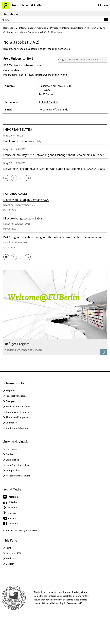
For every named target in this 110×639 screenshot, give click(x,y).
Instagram (13, 516)
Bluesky (12, 532)
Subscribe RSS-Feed (16, 572)
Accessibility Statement (18, 495)
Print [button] (8, 567)
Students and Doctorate (18, 425)
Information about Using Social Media (20, 549)
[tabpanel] (55, 94)
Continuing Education (17, 447)
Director (91, 27)
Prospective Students (16, 415)
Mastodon (13, 526)
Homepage (9, 27)
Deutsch (10, 583)
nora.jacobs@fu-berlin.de (53, 129)
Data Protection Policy (17, 484)
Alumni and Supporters (17, 436)
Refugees (10, 420)
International (10, 14)
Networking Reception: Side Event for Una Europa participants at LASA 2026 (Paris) (54, 188)
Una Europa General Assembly (22, 160)
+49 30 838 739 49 (48, 121)
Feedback (11, 577)
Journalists (11, 441)
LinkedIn (12, 521)
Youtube (12, 537)
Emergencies (12, 489)
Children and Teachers (17, 431)
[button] (6, 197)
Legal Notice (12, 478)
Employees (11, 409)
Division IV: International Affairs (66, 27)
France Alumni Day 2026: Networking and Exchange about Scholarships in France (53, 174)
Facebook (13, 542)
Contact (41, 27)
